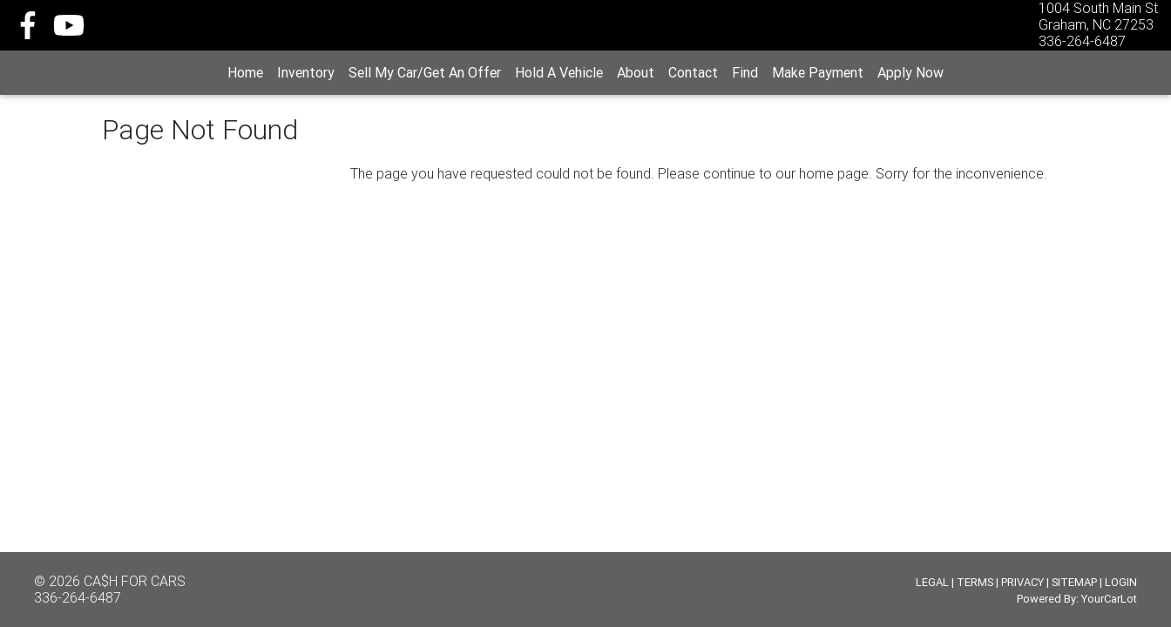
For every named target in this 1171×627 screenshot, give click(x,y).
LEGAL (932, 582)
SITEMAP (1074, 582)
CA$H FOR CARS (135, 581)
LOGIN (1121, 582)
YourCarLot (1109, 598)
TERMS (975, 582)
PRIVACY (1022, 582)
